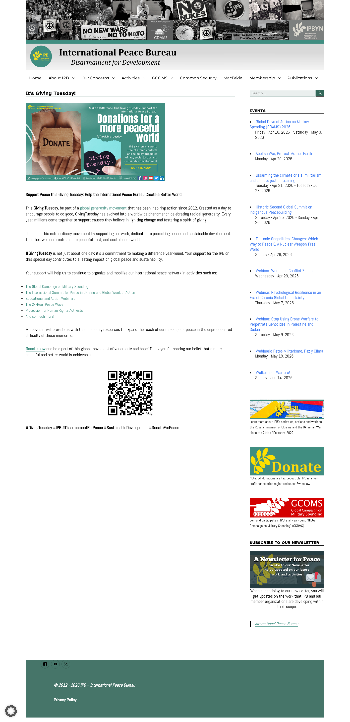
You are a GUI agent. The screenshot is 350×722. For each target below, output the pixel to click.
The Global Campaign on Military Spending (57, 286)
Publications (300, 78)
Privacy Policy (65, 699)
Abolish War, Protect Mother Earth (284, 153)
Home (35, 78)
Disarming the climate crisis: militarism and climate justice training (285, 177)
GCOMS (160, 78)
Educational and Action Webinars (50, 298)
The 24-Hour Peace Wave (44, 304)
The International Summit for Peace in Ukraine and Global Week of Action (80, 292)
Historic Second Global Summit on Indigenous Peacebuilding (281, 209)
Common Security (198, 78)
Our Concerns (95, 78)
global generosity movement (103, 208)
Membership (262, 78)
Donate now (35, 349)
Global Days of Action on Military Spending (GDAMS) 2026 (279, 124)
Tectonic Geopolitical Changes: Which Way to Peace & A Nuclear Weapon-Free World (284, 244)
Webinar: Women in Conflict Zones (284, 270)
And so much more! (40, 316)
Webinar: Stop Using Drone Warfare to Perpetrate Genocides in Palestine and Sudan (284, 324)
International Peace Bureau (275, 623)
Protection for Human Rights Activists (54, 310)
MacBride (233, 78)
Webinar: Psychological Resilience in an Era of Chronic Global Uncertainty (285, 295)
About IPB (59, 78)
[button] (11, 711)
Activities (130, 78)
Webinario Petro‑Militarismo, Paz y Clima (289, 351)
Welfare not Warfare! (273, 372)
